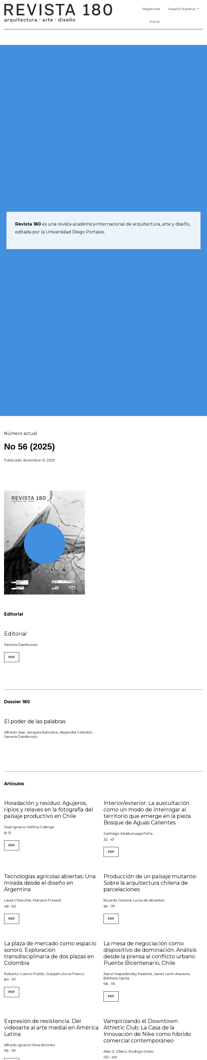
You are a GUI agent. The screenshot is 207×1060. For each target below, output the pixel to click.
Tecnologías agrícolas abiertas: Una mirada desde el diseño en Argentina (50, 883)
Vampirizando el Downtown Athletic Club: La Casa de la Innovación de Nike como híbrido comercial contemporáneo (147, 1031)
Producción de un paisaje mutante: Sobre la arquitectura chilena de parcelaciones (150, 883)
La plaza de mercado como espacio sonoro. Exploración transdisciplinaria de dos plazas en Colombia (50, 953)
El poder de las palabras (35, 721)
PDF (11, 657)
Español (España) (185, 8)
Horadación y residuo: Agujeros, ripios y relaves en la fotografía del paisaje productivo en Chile (48, 809)
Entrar (155, 21)
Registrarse (151, 9)
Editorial (15, 633)
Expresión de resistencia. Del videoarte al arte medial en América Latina (51, 1027)
